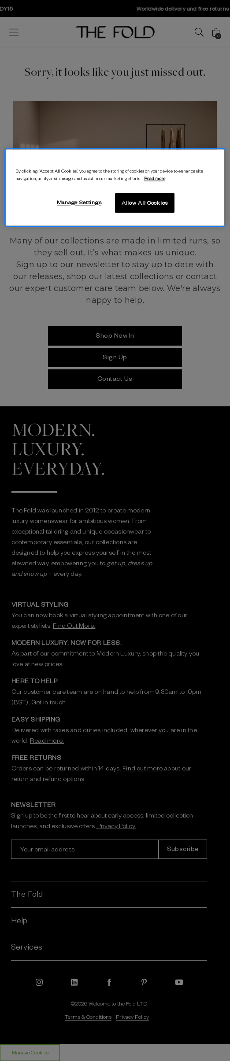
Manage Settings (79, 202)
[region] (115, 187)
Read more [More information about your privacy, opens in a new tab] (154, 178)
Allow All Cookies (145, 202)
